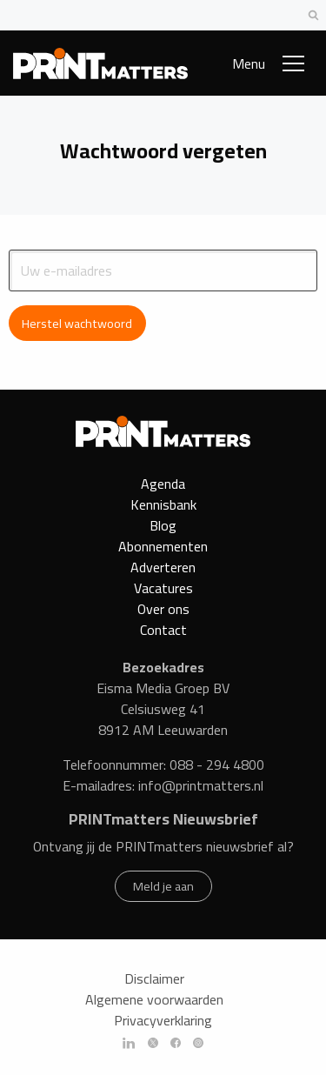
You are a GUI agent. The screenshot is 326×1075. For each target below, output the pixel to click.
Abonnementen (163, 546)
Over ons (163, 609)
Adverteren (163, 567)
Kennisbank (163, 504)
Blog (163, 525)
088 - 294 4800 (217, 767)
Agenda (163, 484)
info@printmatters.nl (200, 788)
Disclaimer (154, 981)
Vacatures (163, 588)
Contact (163, 630)
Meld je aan (163, 887)
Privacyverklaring (163, 1022)
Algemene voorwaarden (154, 1002)
